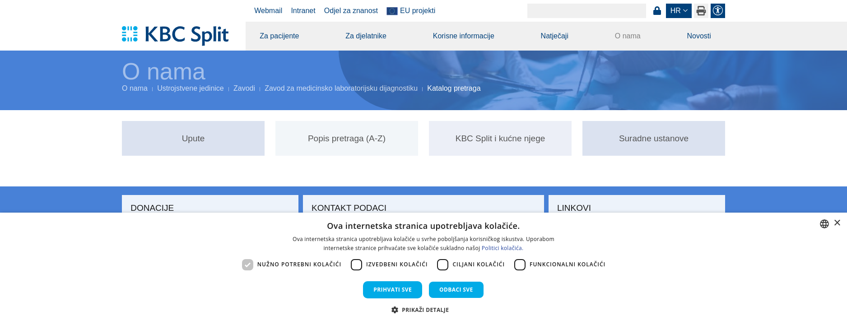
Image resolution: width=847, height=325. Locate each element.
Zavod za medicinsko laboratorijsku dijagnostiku (341, 88)
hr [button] (675, 10)
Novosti (699, 36)
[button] (423, 309)
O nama (628, 36)
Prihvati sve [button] (392, 289)
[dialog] (423, 269)
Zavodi (244, 88)
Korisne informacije (463, 36)
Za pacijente (279, 36)
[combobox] (824, 223)
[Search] (586, 11)
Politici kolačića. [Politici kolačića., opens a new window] (503, 248)
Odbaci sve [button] (456, 289)
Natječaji (554, 36)
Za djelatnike (365, 36)
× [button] (836, 223)
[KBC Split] (179, 36)
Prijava (657, 11)
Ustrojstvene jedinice (190, 88)
